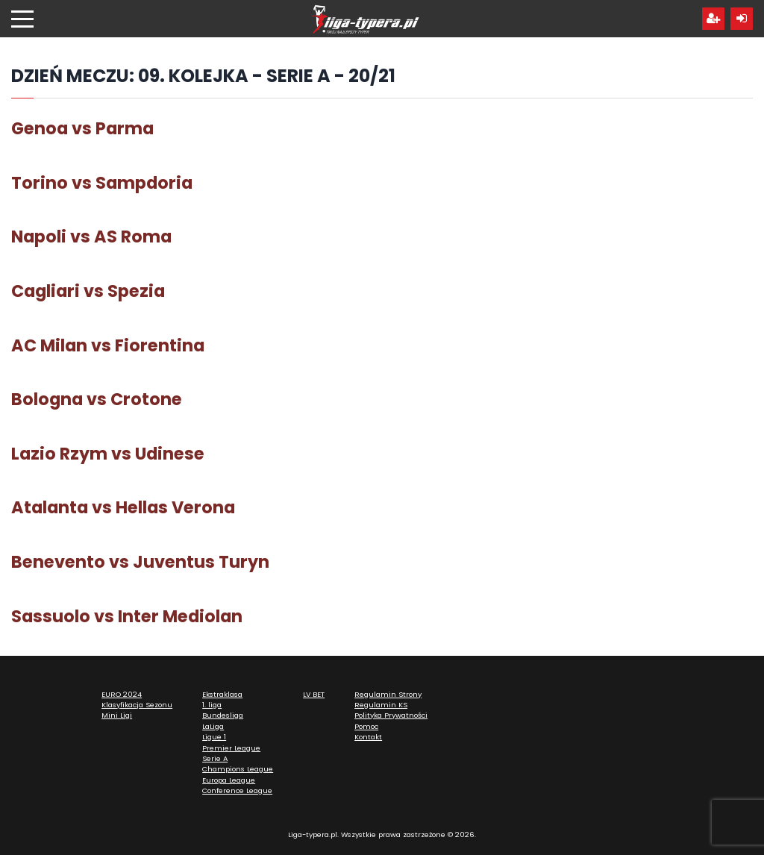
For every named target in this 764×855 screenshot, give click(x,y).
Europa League (228, 780)
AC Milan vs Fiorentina (107, 345)
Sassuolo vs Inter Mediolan (126, 616)
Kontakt (368, 737)
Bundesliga (222, 715)
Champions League (237, 769)
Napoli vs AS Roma (91, 236)
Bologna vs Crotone (96, 399)
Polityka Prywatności (391, 715)
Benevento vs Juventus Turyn (140, 562)
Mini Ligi (116, 715)
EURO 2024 (121, 694)
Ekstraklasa (222, 694)
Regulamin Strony (388, 694)
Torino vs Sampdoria (101, 183)
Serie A (215, 758)
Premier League (231, 748)
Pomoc (366, 726)
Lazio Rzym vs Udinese (107, 454)
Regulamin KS (380, 705)
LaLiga (213, 726)
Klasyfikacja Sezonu (136, 705)
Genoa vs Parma (82, 128)
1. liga (212, 705)
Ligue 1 (214, 737)
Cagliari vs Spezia (88, 291)
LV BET (314, 694)
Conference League (237, 790)
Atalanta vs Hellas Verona (123, 507)
